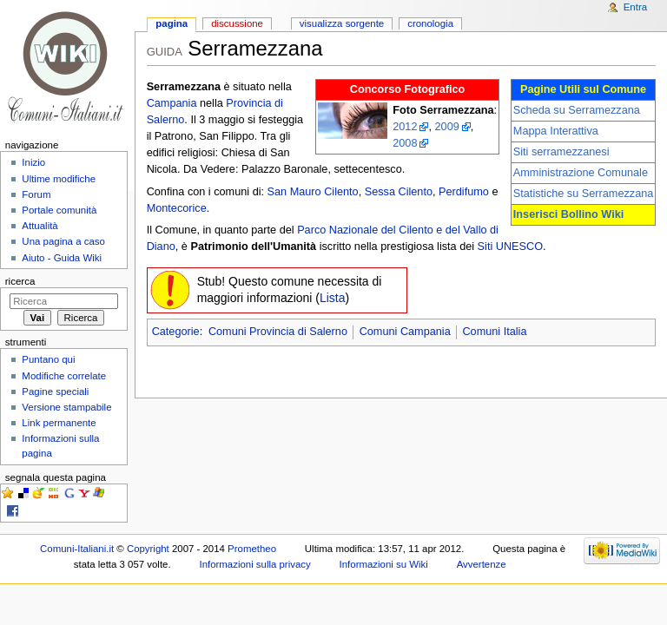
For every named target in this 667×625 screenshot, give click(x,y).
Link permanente (59, 423)
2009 (447, 127)
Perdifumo (464, 192)
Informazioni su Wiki (384, 564)
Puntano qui (48, 359)
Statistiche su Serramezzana (583, 194)
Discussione (237, 23)
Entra (635, 7)
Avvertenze (481, 564)
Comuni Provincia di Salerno (277, 332)
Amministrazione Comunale (580, 173)
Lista (333, 298)
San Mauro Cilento (313, 192)
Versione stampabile (66, 407)
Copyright (148, 548)
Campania (172, 103)
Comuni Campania (405, 332)
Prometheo (252, 548)
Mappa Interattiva (555, 131)
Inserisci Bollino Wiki (568, 214)
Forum (36, 194)
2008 (405, 143)
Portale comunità (59, 210)
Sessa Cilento (399, 192)
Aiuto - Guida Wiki (62, 258)
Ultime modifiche (59, 179)
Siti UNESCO (510, 246)
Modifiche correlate (64, 376)
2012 (405, 127)
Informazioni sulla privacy (254, 564)
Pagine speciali (55, 391)
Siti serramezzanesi (561, 152)
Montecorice (177, 208)
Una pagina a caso (63, 241)
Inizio (33, 162)
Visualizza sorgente (342, 23)
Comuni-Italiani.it (77, 548)
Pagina (171, 23)
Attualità (39, 225)
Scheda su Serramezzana (576, 110)
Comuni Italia (494, 332)
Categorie (176, 332)
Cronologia (430, 23)
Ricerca (20, 281)
